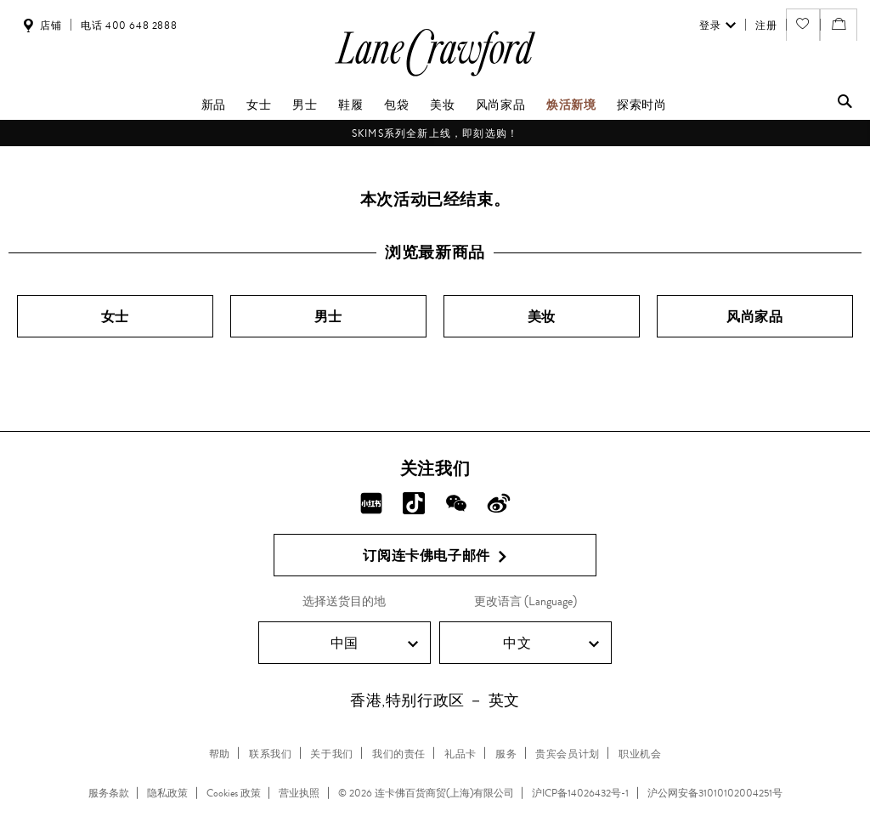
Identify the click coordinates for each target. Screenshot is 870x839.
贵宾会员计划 (567, 754)
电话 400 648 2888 (129, 25)
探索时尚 (641, 104)
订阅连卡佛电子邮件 (434, 556)
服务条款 (108, 793)
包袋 (396, 104)
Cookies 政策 (233, 793)
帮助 (219, 754)
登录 (717, 25)
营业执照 (299, 793)
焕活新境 (571, 104)
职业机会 (640, 754)
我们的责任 (399, 754)
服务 (506, 754)
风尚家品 (500, 104)
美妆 (442, 104)
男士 (304, 104)
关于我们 (331, 754)
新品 (213, 104)
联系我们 (270, 754)
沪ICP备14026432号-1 (580, 793)
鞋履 (350, 104)
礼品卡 (460, 754)
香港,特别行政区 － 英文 (435, 700)
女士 (258, 104)
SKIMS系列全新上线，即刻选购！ (435, 133)
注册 (766, 25)
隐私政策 (167, 793)
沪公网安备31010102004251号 (714, 793)
